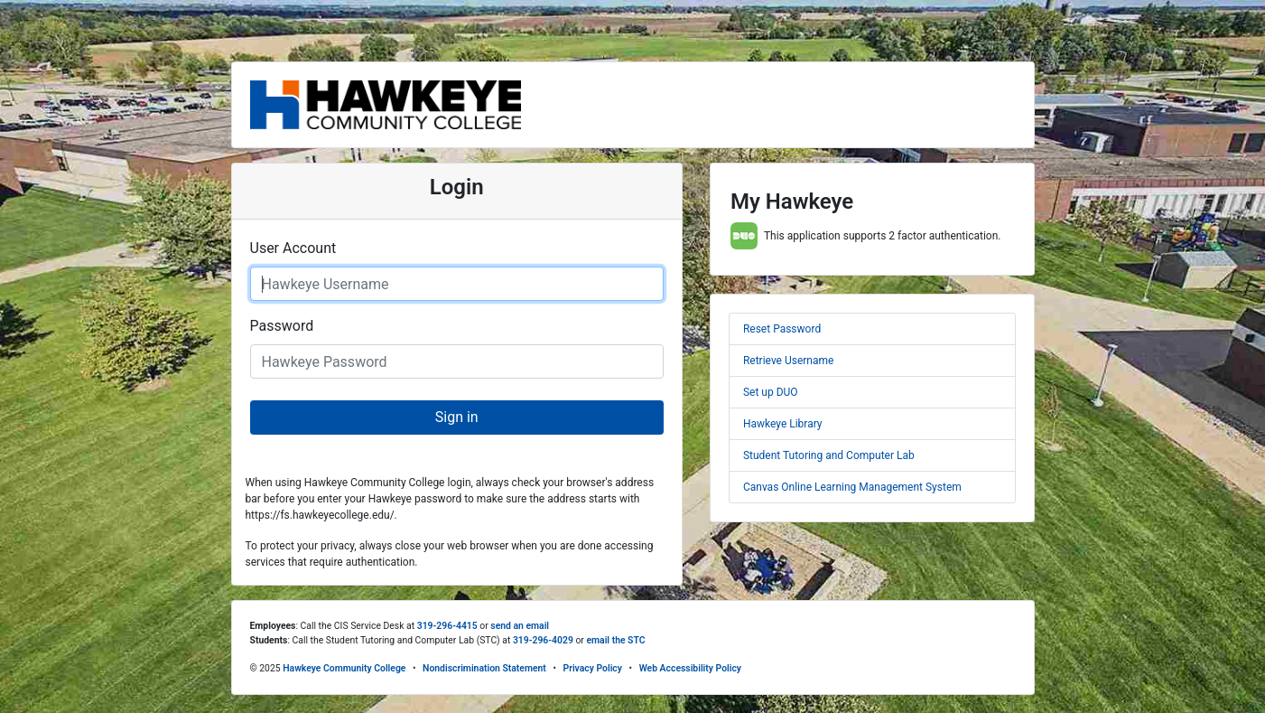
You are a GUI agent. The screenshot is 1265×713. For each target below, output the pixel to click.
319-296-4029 (543, 640)
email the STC (615, 640)
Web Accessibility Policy (690, 668)
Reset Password (782, 329)
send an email (519, 626)
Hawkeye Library (783, 423)
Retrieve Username (788, 360)
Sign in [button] (457, 417)
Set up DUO (770, 392)
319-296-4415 (447, 626)
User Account (293, 248)
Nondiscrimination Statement (484, 668)
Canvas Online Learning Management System (852, 487)
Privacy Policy (592, 668)
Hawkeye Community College (344, 668)
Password (282, 325)
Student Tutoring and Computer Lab (829, 455)
